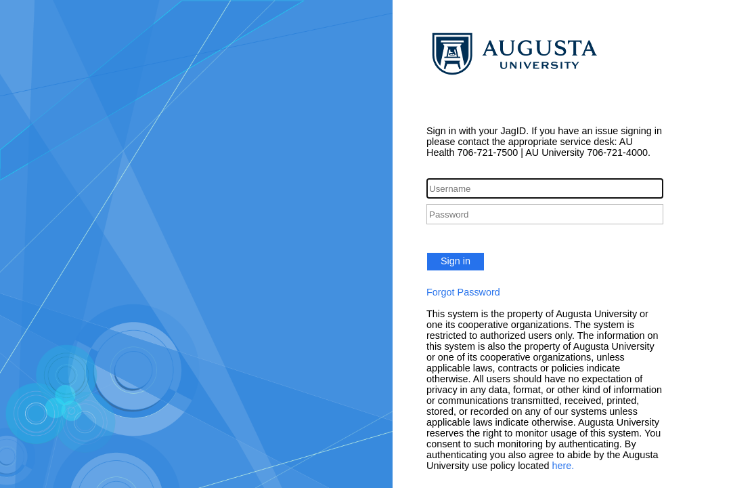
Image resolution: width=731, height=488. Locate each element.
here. (563, 465)
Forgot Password (463, 292)
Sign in (455, 261)
